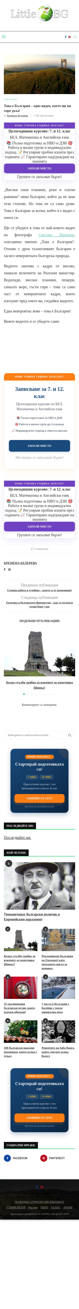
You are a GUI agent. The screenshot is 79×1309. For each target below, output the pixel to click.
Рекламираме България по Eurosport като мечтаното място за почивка (57, 962)
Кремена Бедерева (17, 115)
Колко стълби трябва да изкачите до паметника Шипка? (19, 960)
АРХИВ (67, 1207)
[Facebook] (65, 37)
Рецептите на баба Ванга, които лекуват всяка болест (58, 1052)
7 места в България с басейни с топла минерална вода (55, 1008)
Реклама (33, 1207)
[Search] (75, 37)
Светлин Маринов (56, 235)
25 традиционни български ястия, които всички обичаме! (19, 1008)
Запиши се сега (39, 798)
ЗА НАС (56, 1207)
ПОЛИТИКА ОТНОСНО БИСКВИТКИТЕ (39, 1202)
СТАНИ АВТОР (16, 1207)
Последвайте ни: (17, 837)
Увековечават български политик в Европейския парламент (32, 916)
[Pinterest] (69, 37)
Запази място (40, 168)
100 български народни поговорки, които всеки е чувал (20, 1052)
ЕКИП (44, 1207)
